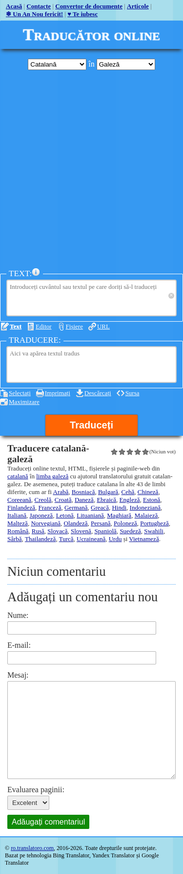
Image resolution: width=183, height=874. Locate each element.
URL (103, 326)
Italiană (16, 515)
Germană (76, 507)
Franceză (50, 507)
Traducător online (91, 34)
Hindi (119, 507)
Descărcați (97, 393)
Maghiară (119, 515)
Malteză (17, 523)
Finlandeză (21, 507)
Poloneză (125, 523)
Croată (63, 499)
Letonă (65, 515)
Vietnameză (144, 539)
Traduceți (91, 425)
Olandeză (76, 523)
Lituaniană (90, 515)
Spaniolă (105, 531)
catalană (17, 476)
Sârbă (14, 539)
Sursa (132, 393)
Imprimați (57, 393)
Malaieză (146, 515)
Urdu (115, 539)
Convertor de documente (88, 6)
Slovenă (81, 531)
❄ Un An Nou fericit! (34, 14)
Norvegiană (46, 523)
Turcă (66, 539)
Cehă (128, 492)
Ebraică (106, 499)
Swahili (153, 531)
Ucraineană (91, 539)
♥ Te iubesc (82, 14)
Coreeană (19, 499)
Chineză (148, 492)
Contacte (38, 6)
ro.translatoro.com (32, 848)
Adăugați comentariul (48, 822)
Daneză (84, 499)
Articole (138, 6)
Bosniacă (83, 492)
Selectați (20, 393)
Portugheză (154, 523)
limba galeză (52, 476)
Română (17, 531)
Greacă (100, 507)
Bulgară (108, 492)
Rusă (38, 531)
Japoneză (41, 515)
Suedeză (130, 531)
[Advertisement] (91, 169)
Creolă (43, 499)
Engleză (130, 499)
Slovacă (57, 531)
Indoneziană (145, 507)
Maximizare (24, 401)
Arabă (61, 492)
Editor (44, 326)
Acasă (14, 6)
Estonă (151, 499)
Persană (100, 523)
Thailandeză (40, 539)
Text (15, 326)
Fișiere (74, 326)
